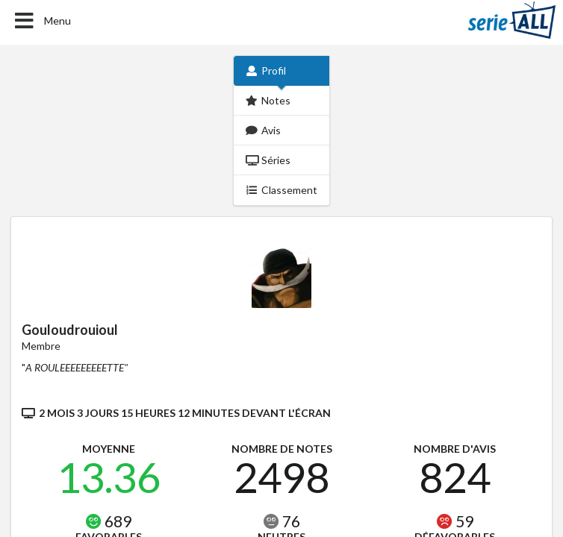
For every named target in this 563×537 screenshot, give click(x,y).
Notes (268, 100)
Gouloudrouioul (70, 329)
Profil (266, 70)
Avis (264, 130)
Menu (41, 20)
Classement (282, 189)
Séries (268, 160)
